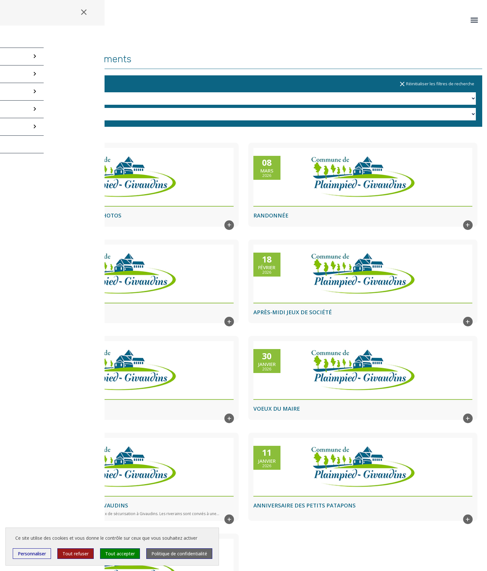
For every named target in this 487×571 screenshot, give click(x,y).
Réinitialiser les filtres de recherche (436, 84)
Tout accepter (120, 554)
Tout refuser (75, 554)
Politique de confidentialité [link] (179, 554)
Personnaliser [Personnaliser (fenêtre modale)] (32, 554)
